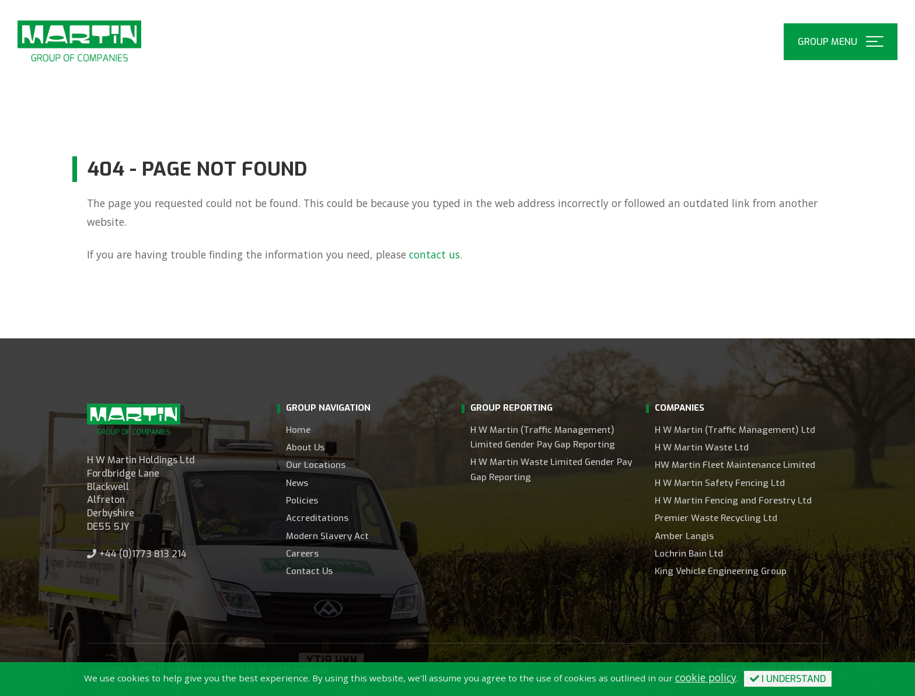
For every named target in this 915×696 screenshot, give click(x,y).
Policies (302, 500)
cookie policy (705, 677)
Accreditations (317, 518)
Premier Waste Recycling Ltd (716, 518)
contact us (434, 254)
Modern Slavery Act (327, 536)
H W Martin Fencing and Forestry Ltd (733, 500)
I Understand (788, 679)
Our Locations (315, 465)
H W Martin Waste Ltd (702, 447)
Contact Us (309, 571)
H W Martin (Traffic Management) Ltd (735, 430)
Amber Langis (684, 536)
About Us (305, 447)
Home (298, 430)
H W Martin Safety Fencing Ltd (720, 483)
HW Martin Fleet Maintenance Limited (735, 465)
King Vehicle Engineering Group (721, 571)
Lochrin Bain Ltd (689, 553)
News (297, 483)
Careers (302, 553)
